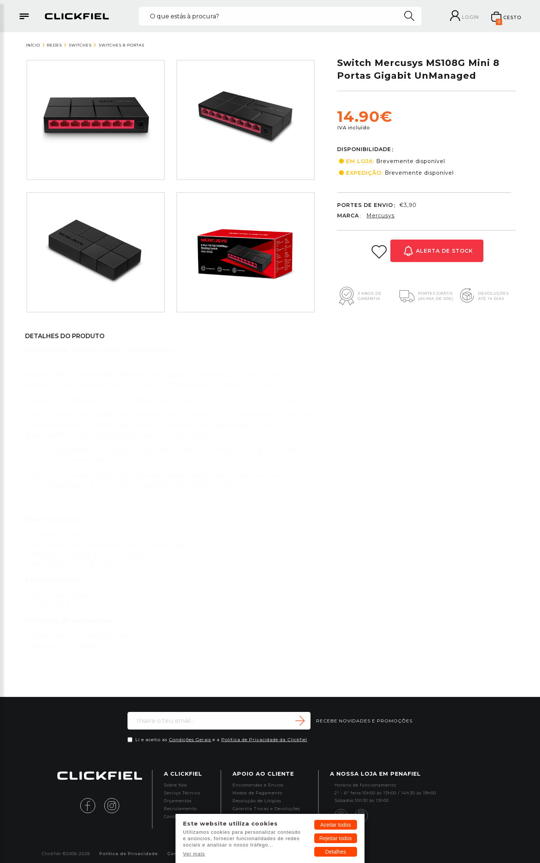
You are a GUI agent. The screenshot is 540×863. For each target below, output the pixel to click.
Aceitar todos (335, 825)
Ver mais (194, 854)
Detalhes (335, 852)
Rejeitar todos (336, 838)
